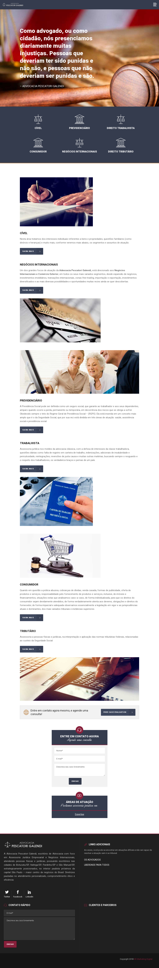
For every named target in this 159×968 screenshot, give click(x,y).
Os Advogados (92, 859)
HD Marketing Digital (143, 959)
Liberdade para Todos (96, 865)
